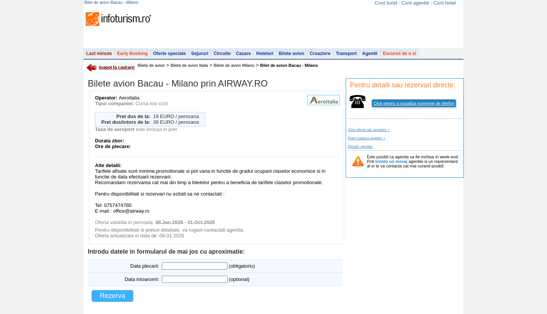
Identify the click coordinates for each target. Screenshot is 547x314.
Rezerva (112, 296)
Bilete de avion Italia (189, 65)
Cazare (243, 53)
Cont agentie (415, 3)
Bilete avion (291, 53)
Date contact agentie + (367, 138)
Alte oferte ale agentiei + (368, 129)
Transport (346, 53)
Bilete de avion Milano (234, 65)
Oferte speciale (169, 53)
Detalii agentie (360, 146)
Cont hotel (444, 3)
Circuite (222, 53)
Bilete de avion (151, 65)
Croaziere (320, 53)
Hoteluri (264, 53)
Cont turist (386, 3)
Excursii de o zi (399, 53)
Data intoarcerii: (142, 279)
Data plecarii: (144, 266)
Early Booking (132, 53)
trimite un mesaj (391, 161)
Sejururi (199, 53)
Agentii (370, 53)
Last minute (99, 53)
